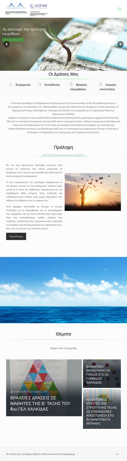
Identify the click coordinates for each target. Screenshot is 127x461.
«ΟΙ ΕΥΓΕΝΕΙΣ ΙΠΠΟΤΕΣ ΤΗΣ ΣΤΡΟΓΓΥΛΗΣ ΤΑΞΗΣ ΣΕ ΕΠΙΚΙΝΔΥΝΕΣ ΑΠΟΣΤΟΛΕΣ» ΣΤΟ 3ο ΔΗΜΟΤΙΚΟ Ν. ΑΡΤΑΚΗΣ (101, 411)
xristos (17, 391)
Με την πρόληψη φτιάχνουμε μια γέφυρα (63, 154)
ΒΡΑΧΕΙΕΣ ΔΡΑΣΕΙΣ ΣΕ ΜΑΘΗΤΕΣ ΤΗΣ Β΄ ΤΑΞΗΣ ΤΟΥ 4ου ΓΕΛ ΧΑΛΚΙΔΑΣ (40, 403)
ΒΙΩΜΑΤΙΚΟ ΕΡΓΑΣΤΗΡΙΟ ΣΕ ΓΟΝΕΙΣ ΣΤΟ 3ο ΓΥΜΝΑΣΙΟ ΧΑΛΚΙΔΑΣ (98, 374)
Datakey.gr (69, 454)
